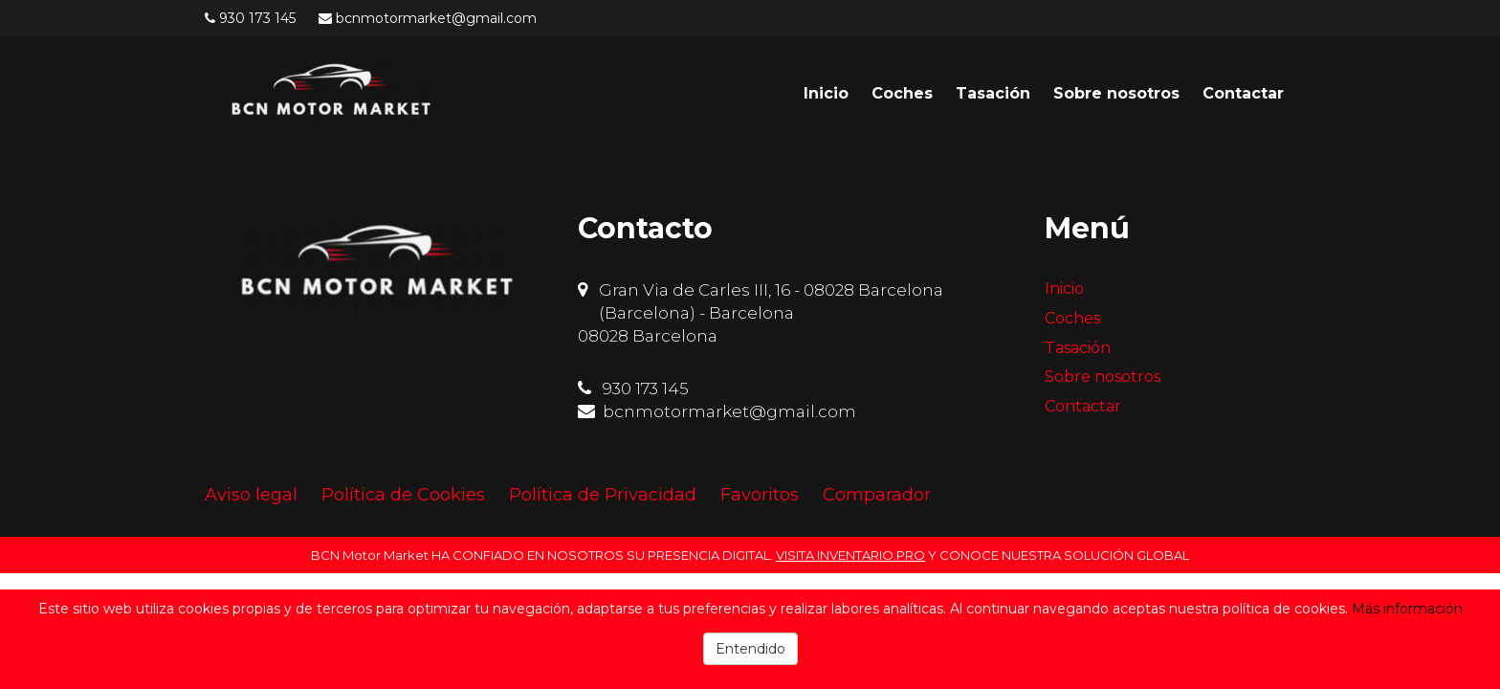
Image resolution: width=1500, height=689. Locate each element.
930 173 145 (257, 18)
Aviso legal (251, 494)
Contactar (1243, 93)
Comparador (877, 494)
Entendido (750, 648)
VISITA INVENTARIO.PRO (850, 555)
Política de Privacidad (602, 494)
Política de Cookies (403, 494)
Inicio (826, 93)
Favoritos (759, 494)
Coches (902, 93)
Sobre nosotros (1116, 93)
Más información (1407, 608)
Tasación (993, 93)
